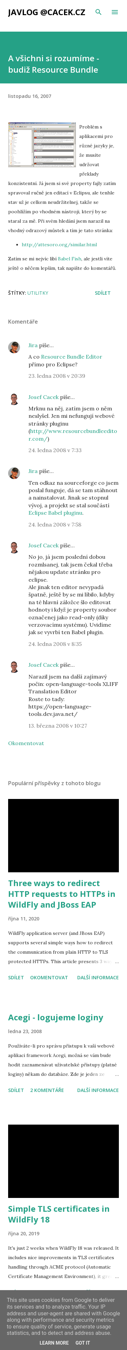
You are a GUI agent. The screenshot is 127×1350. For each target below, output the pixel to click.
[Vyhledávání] (98, 12)
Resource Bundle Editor (71, 356)
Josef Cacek (43, 397)
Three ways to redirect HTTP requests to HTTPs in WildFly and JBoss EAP (61, 893)
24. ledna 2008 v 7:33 (55, 450)
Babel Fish (69, 259)
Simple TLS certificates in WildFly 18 (59, 1214)
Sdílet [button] (103, 293)
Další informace (98, 977)
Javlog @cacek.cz (46, 11)
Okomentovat (26, 743)
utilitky (37, 293)
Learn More (54, 1343)
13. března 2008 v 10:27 (57, 725)
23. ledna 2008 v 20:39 (56, 375)
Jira (33, 345)
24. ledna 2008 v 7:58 (54, 524)
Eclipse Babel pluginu (55, 512)
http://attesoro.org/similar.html (59, 245)
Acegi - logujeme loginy (55, 1017)
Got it (83, 1343)
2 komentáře (47, 1090)
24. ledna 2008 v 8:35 (55, 644)
